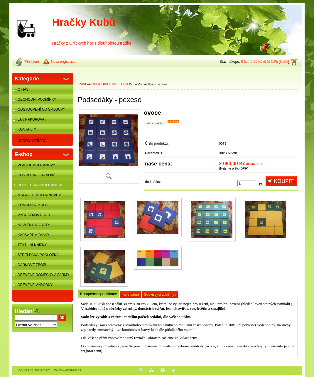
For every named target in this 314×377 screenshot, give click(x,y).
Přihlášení (31, 62)
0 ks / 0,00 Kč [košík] (265, 62)
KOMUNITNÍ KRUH (33, 205)
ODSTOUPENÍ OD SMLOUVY (41, 109)
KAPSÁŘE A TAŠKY (33, 235)
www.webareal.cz (68, 370)
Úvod (82, 84)
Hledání (24, 311)
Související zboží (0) (160, 295)
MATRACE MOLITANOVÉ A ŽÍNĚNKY (36, 196)
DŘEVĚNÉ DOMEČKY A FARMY (44, 275)
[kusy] (246, 183)
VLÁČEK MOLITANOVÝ (36, 165)
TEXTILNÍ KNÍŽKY (32, 245)
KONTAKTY (27, 129)
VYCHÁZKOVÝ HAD (34, 215)
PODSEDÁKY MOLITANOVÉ (40, 185)
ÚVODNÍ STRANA (32, 141)
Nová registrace (63, 62)
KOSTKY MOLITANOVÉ (37, 175)
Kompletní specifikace (98, 294)
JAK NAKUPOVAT (32, 119)
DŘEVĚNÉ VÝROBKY (35, 285)
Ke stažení (130, 295)
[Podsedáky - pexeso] (108, 146)
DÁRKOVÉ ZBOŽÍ (32, 265)
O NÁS (23, 89)
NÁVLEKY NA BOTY (34, 225)
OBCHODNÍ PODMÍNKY (37, 99)
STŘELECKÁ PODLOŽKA (38, 255)
